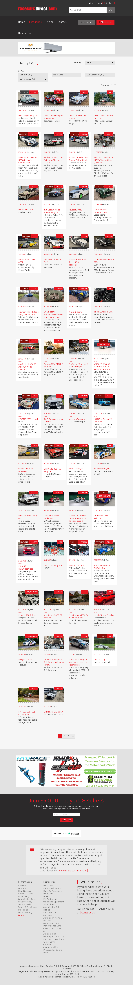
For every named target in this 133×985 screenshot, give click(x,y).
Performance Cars (52, 926)
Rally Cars (48, 894)
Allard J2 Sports (75, 312)
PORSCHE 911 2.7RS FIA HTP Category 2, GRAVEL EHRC (28, 160)
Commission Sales (27, 899)
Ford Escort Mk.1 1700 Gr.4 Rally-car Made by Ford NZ (54, 662)
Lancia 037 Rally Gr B (53, 565)
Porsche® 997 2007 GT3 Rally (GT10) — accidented (79, 262)
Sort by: (77, 62)
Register (109, 3)
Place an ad (105, 22)
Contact (62, 22)
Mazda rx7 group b (77, 419)
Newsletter (24, 33)
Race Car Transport (52, 891)
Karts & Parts (49, 912)
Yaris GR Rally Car (76, 469)
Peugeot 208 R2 (75, 210)
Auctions (47, 915)
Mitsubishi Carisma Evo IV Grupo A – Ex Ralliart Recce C (77, 518)
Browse (22, 885)
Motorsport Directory (53, 936)
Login (99, 3)
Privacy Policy (25, 902)
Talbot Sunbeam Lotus (103, 312)
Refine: (21, 71)
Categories (35, 22)
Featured (22, 888)
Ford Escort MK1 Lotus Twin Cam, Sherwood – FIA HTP (54, 160)
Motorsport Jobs (51, 923)
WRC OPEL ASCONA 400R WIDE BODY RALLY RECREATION (102, 367)
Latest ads (86, 22)
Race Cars (48, 885)
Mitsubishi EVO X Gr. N (53, 712)
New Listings (24, 891)
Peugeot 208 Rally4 (27, 615)
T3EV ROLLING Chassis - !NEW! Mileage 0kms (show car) (104, 160)
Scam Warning (25, 912)
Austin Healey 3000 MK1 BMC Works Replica (27, 367)
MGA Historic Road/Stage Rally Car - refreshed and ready (53, 314)
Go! (110, 9)
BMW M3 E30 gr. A (77, 565)
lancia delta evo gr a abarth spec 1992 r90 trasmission (78, 662)
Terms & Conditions (27, 907)
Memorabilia (49, 934)
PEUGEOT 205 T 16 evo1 (28, 419)
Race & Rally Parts (52, 888)
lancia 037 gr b (100, 660)
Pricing (50, 22)
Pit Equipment (50, 899)
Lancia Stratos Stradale (104, 615)
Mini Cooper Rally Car (27, 116)
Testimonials (24, 904)
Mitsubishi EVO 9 (25, 210)
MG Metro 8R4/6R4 (102, 469)
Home (21, 22)
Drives (46, 896)
